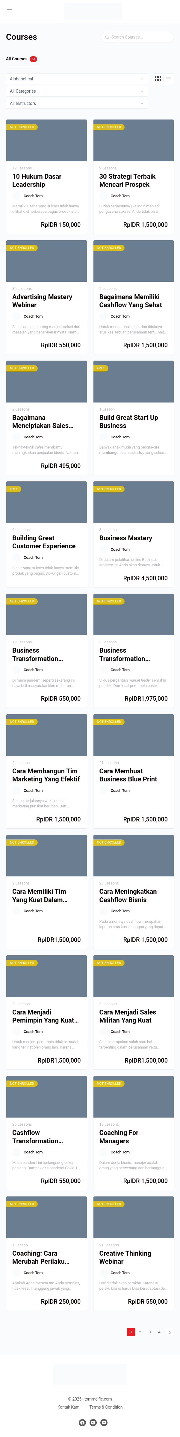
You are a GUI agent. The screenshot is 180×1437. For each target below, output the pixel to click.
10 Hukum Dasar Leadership (36, 180)
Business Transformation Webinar (35, 655)
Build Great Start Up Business (128, 421)
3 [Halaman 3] (151, 1331)
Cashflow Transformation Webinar (35, 1137)
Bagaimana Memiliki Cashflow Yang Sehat (130, 301)
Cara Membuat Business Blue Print (128, 775)
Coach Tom (33, 196)
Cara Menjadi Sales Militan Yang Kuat (127, 1016)
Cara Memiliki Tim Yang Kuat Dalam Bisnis (39, 896)
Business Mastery (125, 538)
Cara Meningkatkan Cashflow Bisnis (128, 895)
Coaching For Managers (119, 1136)
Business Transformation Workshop (122, 655)
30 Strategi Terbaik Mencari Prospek (127, 180)
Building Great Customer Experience (43, 542)
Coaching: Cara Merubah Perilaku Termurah (38, 1258)
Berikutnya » (170, 1332)
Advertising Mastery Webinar (42, 301)
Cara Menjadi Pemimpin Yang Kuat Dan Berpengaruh (43, 1016)
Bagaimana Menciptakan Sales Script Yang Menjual (42, 422)
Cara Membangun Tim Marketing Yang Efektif (46, 775)
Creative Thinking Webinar (125, 1257)
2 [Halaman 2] (141, 1331)
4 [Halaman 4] (161, 1331)
